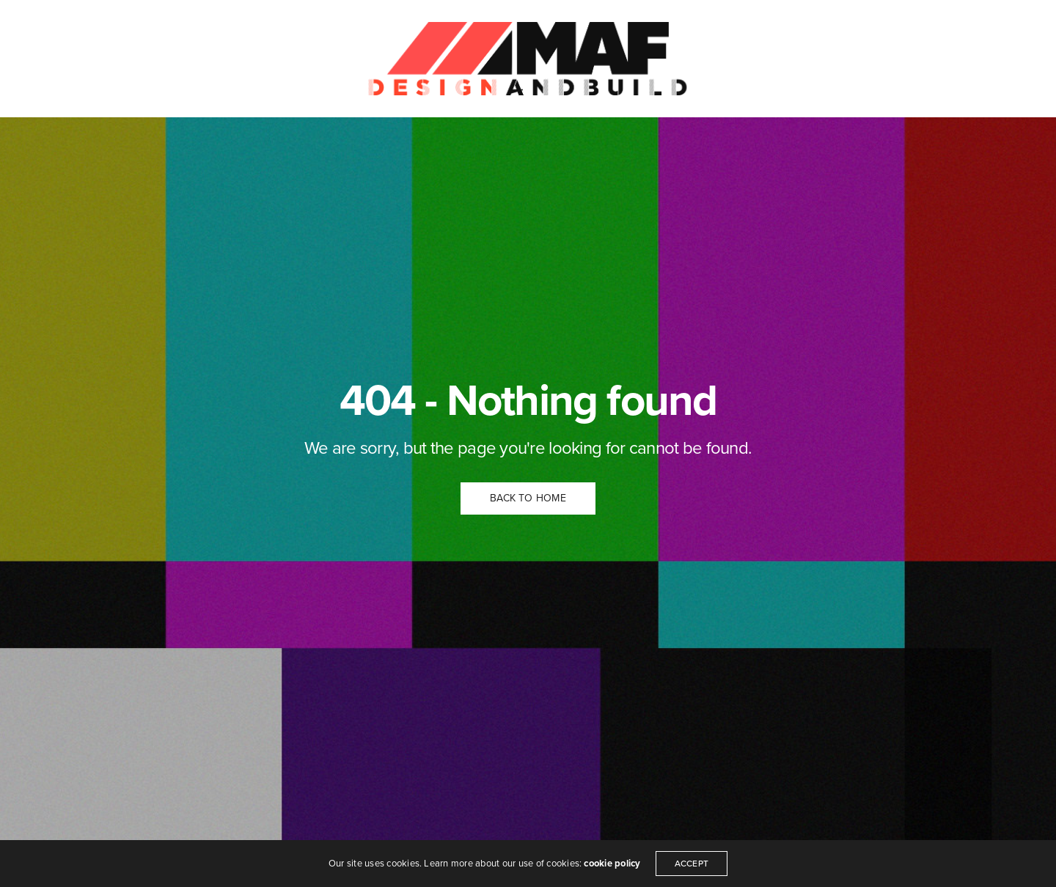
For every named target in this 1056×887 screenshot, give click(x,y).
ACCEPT (691, 863)
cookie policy (612, 863)
